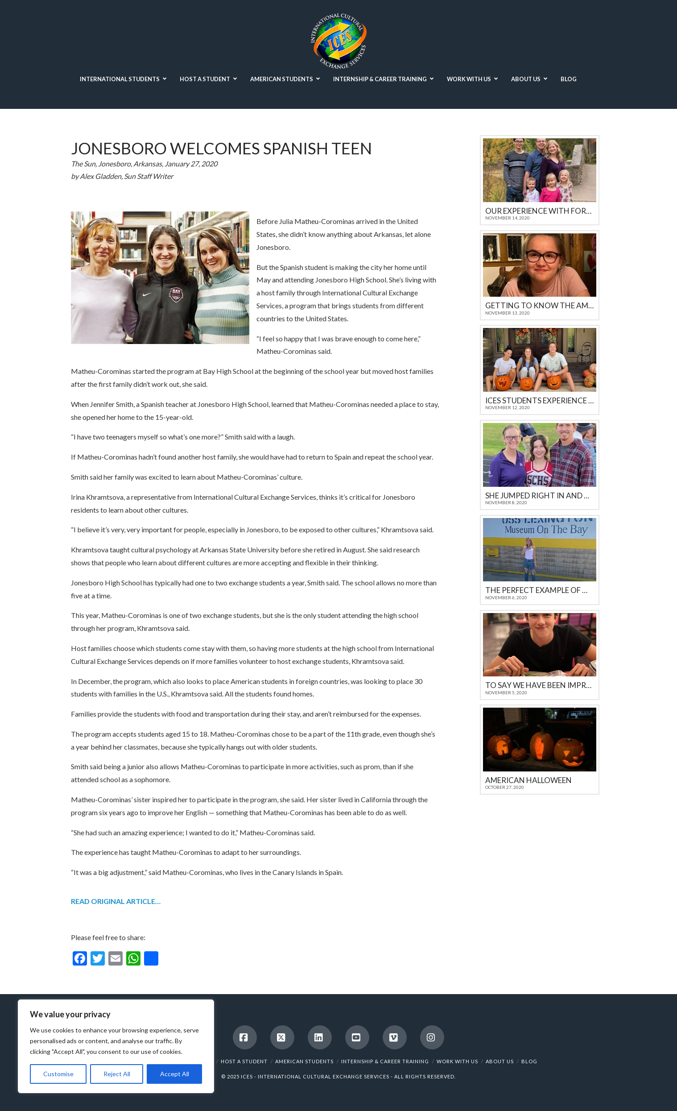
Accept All (174, 1074)
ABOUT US (500, 1061)
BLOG (529, 1061)
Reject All (116, 1074)
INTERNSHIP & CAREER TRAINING (385, 1061)
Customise (58, 1074)
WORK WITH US (457, 1061)
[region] (116, 1046)
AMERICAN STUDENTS (304, 1061)
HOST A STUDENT (244, 1061)
